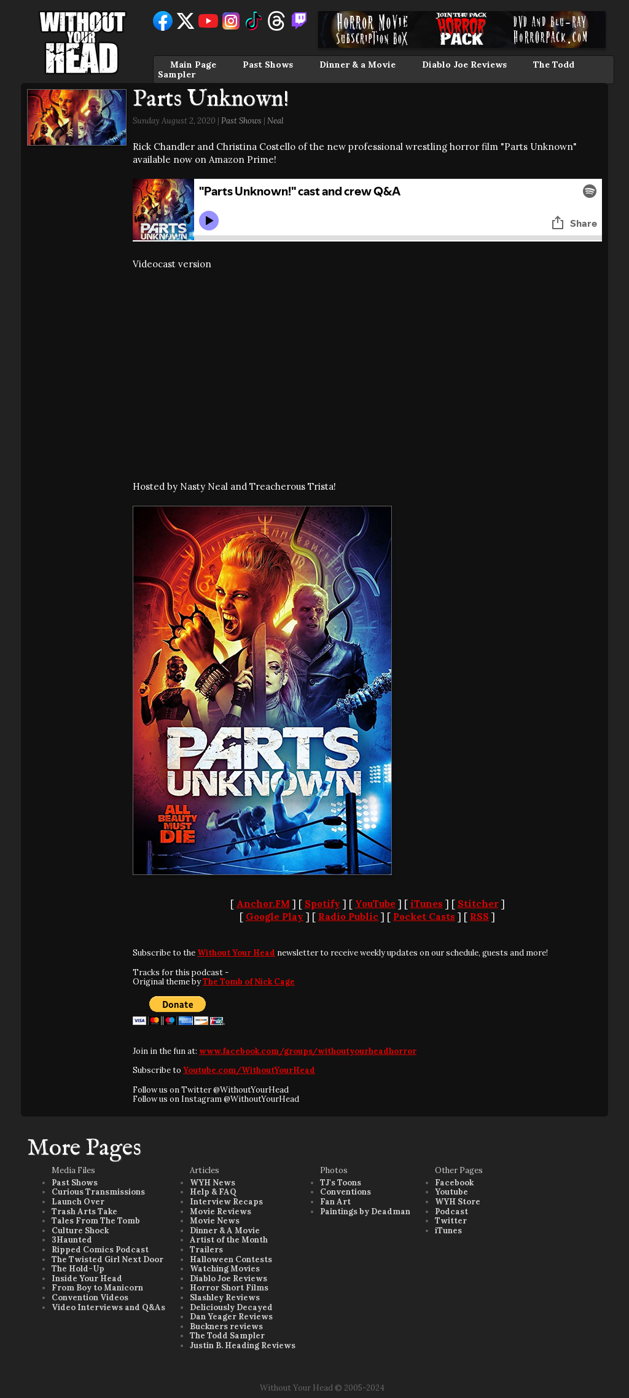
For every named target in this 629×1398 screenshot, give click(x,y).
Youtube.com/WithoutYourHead (249, 1070)
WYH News (212, 1182)
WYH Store (457, 1201)
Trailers (206, 1249)
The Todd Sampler (227, 1335)
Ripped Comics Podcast (100, 1249)
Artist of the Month (229, 1240)
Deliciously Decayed (231, 1307)
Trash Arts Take (84, 1211)
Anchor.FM (263, 903)
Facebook (454, 1182)
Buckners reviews (226, 1326)
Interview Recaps (226, 1201)
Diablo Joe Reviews (464, 64)
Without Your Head (236, 953)
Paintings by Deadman (365, 1211)
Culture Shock (80, 1230)
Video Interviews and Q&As (108, 1307)
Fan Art (335, 1201)
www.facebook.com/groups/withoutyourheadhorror (307, 1051)
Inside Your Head (87, 1278)
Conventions (345, 1192)
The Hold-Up (78, 1268)
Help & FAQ (213, 1192)
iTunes (426, 903)
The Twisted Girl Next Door (107, 1259)
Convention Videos (90, 1297)
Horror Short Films (229, 1287)
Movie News (215, 1220)
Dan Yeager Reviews (231, 1316)
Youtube (451, 1192)
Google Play (274, 916)
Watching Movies (225, 1268)
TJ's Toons (340, 1182)
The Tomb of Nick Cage (249, 981)
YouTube (375, 903)
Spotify (322, 903)
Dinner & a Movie (357, 64)
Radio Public (348, 916)
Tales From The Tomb (96, 1220)
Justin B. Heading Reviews (242, 1345)
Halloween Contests (231, 1259)
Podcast (451, 1211)
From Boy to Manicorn (97, 1287)
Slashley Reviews (225, 1297)
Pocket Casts (424, 916)
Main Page (193, 64)
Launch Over (78, 1201)
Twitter (451, 1220)
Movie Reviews (220, 1211)
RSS (479, 916)
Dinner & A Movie (225, 1230)
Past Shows (268, 64)
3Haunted (72, 1240)
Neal (275, 121)
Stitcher (478, 903)
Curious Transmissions (98, 1192)
